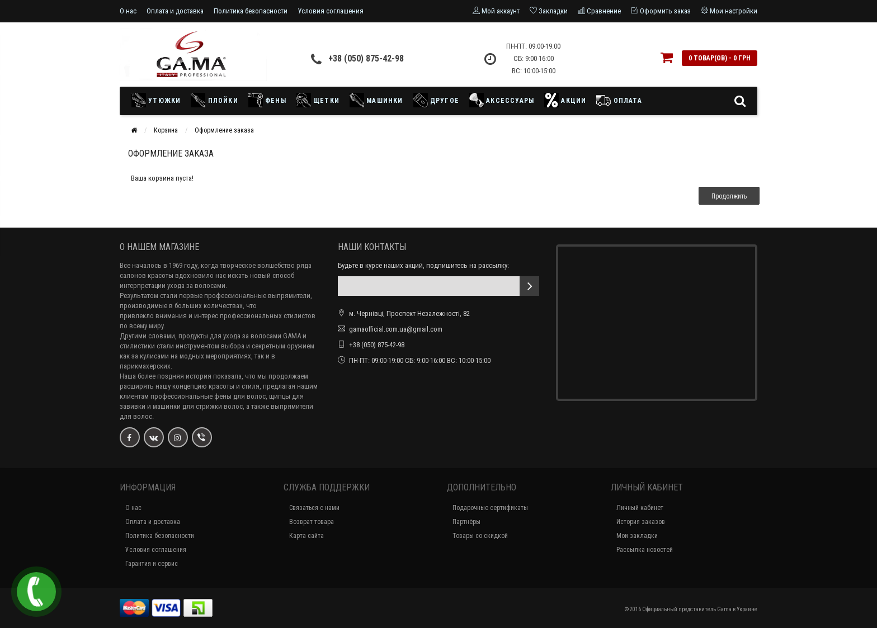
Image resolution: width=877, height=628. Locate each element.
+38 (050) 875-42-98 (366, 58)
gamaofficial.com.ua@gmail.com (395, 329)
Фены (267, 100)
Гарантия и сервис (151, 564)
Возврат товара (311, 522)
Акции (565, 100)
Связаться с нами (314, 508)
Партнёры (466, 522)
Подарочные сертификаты (490, 508)
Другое (436, 100)
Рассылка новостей (644, 550)
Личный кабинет (639, 508)
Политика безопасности (250, 11)
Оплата (619, 100)
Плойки (214, 100)
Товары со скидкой (480, 536)
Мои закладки (637, 536)
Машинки (376, 100)
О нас (128, 11)
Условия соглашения (331, 11)
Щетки (318, 100)
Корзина (166, 130)
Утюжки (159, 100)
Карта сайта (306, 536)
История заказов (640, 522)
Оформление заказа (224, 130)
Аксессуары (501, 100)
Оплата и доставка (175, 11)
